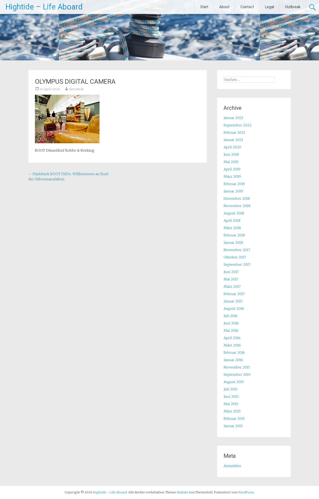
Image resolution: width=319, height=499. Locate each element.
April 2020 (232, 147)
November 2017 (237, 250)
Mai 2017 (231, 279)
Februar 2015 (234, 418)
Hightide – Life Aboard (44, 6)
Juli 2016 (231, 316)
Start (204, 7)
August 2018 (234, 213)
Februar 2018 (234, 235)
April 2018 (232, 220)
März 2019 (232, 176)
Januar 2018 (233, 242)
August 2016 (234, 308)
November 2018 (237, 206)
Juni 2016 (231, 323)
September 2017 (237, 264)
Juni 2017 (231, 272)
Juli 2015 (230, 389)
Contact (247, 7)
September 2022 (238, 125)
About (224, 7)
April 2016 (232, 338)
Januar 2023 (233, 118)
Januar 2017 (233, 301)
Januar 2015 (233, 426)
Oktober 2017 (235, 257)
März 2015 (232, 411)
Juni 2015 (231, 396)
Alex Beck (76, 89)
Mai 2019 (231, 162)
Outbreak (292, 7)
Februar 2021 (234, 132)
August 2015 (234, 382)
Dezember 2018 (237, 198)
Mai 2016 (231, 330)
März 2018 (232, 228)
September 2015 (237, 374)
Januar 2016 (233, 360)
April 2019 (232, 169)
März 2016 (232, 345)
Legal (269, 7)
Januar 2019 (233, 191)
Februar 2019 (234, 184)
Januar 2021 (233, 140)
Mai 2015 (231, 404)
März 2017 (232, 286)
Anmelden (232, 466)
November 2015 (237, 367)
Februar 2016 (234, 352)
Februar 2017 (234, 294)
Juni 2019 (231, 154)
